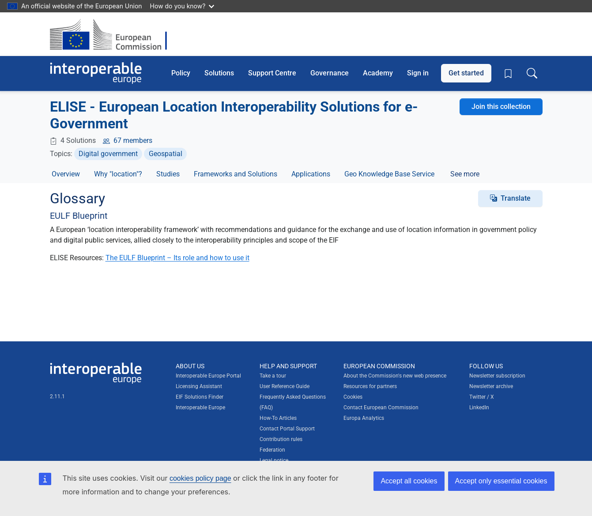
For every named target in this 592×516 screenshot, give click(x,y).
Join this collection (501, 106)
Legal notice (274, 460)
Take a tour (273, 376)
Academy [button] (378, 73)
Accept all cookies (409, 481)
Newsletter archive (491, 386)
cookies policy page (200, 478)
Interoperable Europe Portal (208, 376)
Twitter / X (481, 397)
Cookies (352, 397)
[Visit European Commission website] (113, 34)
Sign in (418, 73)
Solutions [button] (219, 73)
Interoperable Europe (200, 407)
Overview (66, 174)
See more (464, 174)
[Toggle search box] (532, 73)
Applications (310, 174)
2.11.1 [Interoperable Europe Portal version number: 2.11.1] (57, 396)
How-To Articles (278, 418)
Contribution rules (281, 439)
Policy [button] (180, 73)
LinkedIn (479, 407)
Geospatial (165, 154)
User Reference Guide (284, 386)
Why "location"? (118, 174)
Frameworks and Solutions (235, 174)
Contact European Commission (381, 407)
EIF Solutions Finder (199, 397)
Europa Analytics (363, 418)
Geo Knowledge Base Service (389, 174)
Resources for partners (370, 386)
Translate (516, 198)
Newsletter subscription (497, 376)
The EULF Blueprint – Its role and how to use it (177, 258)
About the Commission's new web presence (394, 376)
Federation (272, 450)
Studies (168, 174)
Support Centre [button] (272, 73)
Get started (466, 73)
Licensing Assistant (199, 386)
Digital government (108, 154)
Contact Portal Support (287, 429)
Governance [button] (329, 73)
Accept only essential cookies (501, 481)
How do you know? (182, 6)
